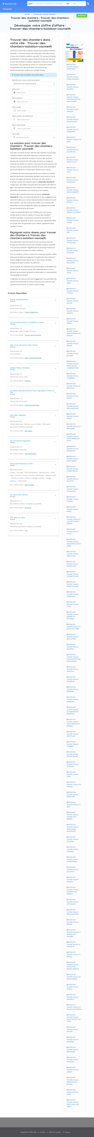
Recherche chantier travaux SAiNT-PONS (72, 553)
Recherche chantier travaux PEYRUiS (72, 200)
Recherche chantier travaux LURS (72, 774)
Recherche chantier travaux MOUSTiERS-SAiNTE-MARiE (74, 542)
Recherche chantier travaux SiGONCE (72, 879)
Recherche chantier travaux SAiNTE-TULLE (72, 159)
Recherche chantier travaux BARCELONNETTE (73, 190)
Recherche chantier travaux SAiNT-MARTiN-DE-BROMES (73, 722)
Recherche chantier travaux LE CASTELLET (73, 944)
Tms (26, 530)
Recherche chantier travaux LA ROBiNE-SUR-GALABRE (73, 933)
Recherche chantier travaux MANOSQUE (72, 66)
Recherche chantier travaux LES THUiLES (74, 784)
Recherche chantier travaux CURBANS (72, 849)
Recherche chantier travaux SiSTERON (72, 87)
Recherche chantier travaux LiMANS (72, 1069)
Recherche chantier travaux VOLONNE (72, 250)
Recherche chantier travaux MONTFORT (72, 794)
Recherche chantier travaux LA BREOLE (73, 954)
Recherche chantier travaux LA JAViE (73, 804)
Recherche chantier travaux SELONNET (72, 869)
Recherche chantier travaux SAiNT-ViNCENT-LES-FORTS (74, 1018)
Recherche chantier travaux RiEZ (72, 230)
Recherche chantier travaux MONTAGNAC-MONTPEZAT (72, 828)
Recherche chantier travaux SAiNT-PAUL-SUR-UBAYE (73, 1103)
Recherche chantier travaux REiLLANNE (72, 260)
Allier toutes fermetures (33, 358)
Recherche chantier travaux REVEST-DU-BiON (73, 584)
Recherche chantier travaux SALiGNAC (72, 646)
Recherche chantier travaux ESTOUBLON (72, 901)
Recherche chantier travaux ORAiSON (72, 109)
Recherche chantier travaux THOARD (72, 499)
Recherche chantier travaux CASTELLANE (72, 240)
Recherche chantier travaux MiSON (72, 396)
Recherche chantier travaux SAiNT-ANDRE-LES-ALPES (73, 437)
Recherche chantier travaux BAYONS (72, 1029)
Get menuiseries (30, 454)
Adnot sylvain (29, 485)
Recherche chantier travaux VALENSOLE (72, 180)
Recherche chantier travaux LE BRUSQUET (73, 386)
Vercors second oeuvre (33, 335)
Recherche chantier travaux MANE (72, 280)
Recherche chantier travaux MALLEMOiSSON (72, 406)
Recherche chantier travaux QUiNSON (72, 764)
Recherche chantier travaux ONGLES (72, 987)
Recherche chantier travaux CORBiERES (72, 376)
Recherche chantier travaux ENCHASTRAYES (72, 754)
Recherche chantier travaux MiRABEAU (72, 699)
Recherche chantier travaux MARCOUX (72, 669)
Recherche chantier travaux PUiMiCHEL (72, 1059)
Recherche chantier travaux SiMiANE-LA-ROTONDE (72, 615)
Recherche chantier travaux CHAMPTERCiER (72, 468)
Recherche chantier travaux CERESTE (72, 311)
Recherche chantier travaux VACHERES (72, 1039)
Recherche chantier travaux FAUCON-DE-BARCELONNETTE (73, 965)
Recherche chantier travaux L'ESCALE (72, 291)
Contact (67, 1132)
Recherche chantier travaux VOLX (72, 169)
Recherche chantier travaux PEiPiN (72, 321)
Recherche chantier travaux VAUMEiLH (72, 997)
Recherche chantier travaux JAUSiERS (72, 353)
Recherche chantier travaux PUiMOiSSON (72, 489)
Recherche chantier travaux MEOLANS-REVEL (73, 912)
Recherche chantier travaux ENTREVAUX (72, 448)
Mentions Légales (55, 1132)
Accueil (27, 14)
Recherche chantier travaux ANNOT (72, 416)
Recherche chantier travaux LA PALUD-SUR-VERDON (74, 1007)
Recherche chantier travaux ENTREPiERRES (72, 859)
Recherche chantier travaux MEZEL (72, 509)
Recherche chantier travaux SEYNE (72, 270)
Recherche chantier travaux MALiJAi (72, 220)
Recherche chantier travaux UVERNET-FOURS (73, 574)
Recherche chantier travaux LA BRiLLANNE (73, 426)
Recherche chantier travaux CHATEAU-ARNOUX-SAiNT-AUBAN (74, 98)
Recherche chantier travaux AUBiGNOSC (72, 594)
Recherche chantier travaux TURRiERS (72, 744)
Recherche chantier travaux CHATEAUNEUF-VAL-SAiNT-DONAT (74, 657)
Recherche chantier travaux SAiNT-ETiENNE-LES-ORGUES (74, 332)
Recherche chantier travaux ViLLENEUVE (72, 149)
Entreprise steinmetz (32, 405)
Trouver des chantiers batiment (44, 14)
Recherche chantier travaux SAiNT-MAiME (72, 458)
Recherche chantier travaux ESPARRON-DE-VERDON (72, 890)
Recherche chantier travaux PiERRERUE (72, 679)
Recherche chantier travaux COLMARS (72, 839)
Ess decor (28, 508)
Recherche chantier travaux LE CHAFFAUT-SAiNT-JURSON (73, 520)
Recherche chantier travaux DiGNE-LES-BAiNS (73, 76)
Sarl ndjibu (28, 431)
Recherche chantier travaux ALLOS (72, 531)
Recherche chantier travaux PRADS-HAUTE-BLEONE (72, 1080)
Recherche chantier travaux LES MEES (74, 139)
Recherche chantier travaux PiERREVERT (72, 129)
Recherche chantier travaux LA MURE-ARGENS (73, 976)
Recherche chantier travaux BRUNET (72, 922)
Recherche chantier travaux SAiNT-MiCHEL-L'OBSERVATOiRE (73, 364)
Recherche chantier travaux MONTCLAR (72, 734)
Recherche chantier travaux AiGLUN (72, 301)
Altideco (27, 381)
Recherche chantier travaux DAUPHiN (72, 479)
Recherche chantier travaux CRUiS (72, 604)
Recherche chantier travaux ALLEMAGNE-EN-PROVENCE (73, 710)
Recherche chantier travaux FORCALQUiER (72, 119)
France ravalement (31, 312)
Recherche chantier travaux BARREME (72, 689)
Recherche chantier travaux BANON (72, 343)
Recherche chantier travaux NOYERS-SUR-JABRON (72, 815)
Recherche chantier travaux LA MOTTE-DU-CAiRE (73, 626)
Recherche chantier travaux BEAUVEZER (72, 1049)
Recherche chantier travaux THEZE (72, 1092)
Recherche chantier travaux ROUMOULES (72, 564)
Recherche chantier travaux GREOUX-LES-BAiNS (74, 210)
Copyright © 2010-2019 (28, 1132)
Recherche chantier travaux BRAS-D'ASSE (72, 636)
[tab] (33, 300)
